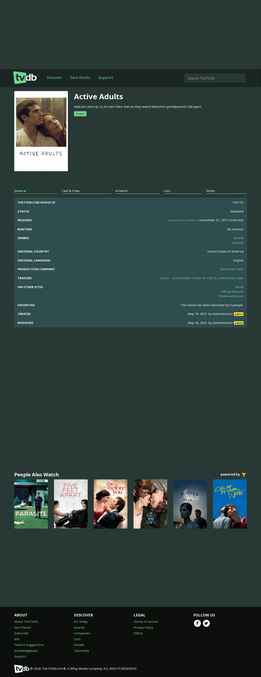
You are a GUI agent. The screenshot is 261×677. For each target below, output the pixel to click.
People (79, 645)
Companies (82, 633)
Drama (238, 238)
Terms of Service (146, 621)
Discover (54, 77)
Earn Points (80, 77)
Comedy (237, 243)
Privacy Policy (143, 627)
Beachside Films (231, 269)
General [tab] (20, 191)
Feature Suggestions (29, 645)
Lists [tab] (167, 191)
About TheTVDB (26, 621)
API (16, 639)
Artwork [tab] (121, 191)
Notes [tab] (210, 191)
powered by (234, 475)
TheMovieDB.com (230, 296)
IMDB (239, 287)
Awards (79, 627)
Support (105, 77)
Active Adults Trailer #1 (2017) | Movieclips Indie (207, 278)
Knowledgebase (26, 651)
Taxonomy (81, 651)
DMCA (138, 633)
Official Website (232, 292)
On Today (81, 621)
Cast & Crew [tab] (71, 191)
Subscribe (21, 633)
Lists (77, 639)
